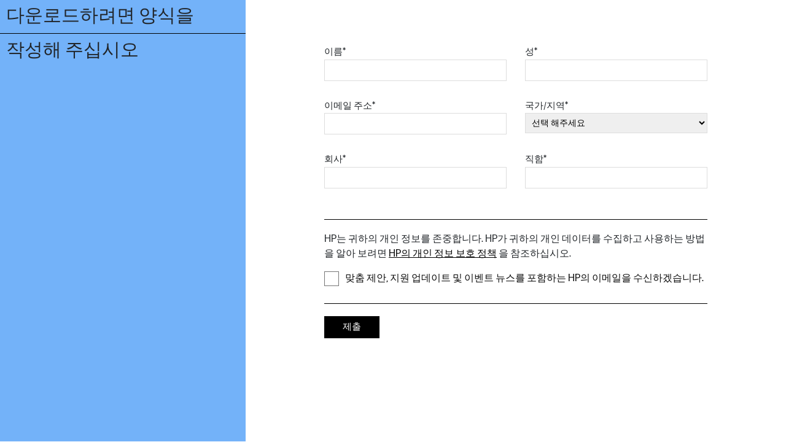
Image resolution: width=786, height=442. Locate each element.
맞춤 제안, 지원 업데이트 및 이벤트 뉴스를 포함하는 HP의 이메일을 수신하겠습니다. (514, 278)
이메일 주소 (349, 106)
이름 (335, 52)
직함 (536, 159)
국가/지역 (546, 106)
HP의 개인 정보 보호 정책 (443, 254)
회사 (335, 159)
